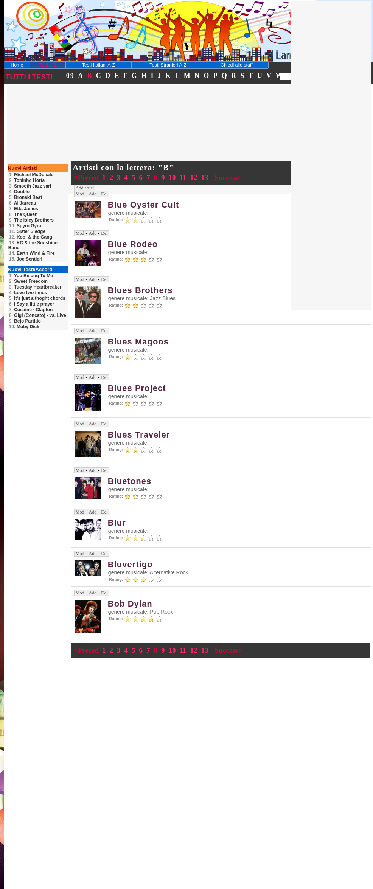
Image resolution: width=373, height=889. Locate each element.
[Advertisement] (61, 134)
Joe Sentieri (25, 259)
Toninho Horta (27, 180)
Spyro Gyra (25, 225)
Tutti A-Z (47, 65)
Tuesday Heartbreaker (35, 287)
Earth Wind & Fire (32, 253)
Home (17, 65)
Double (19, 191)
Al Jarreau (22, 203)
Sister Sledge (27, 231)
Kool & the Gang (30, 237)
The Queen (23, 214)
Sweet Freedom (28, 281)
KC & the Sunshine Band (33, 245)
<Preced (87, 178)
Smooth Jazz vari (30, 186)
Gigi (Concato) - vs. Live (37, 315)
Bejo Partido (25, 321)
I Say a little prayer (31, 304)
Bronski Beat (25, 197)
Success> (228, 178)
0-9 (69, 75)
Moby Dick (24, 326)
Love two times (28, 292)
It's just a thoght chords (37, 298)
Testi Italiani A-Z (98, 65)
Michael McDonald (31, 174)
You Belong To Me (31, 275)
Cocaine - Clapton (31, 309)
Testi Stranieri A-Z (167, 65)
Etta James (23, 208)
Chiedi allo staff (237, 65)
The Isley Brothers (31, 220)
